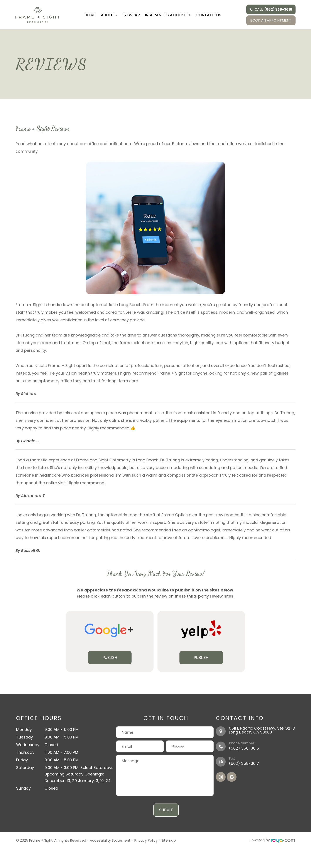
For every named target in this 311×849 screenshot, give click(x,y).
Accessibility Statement (110, 839)
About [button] (109, 15)
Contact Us (208, 15)
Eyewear (131, 15)
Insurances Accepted (167, 15)
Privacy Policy (146, 839)
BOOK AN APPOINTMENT (270, 20)
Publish (110, 657)
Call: (271, 9)
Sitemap (168, 839)
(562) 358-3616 (244, 748)
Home (90, 15)
